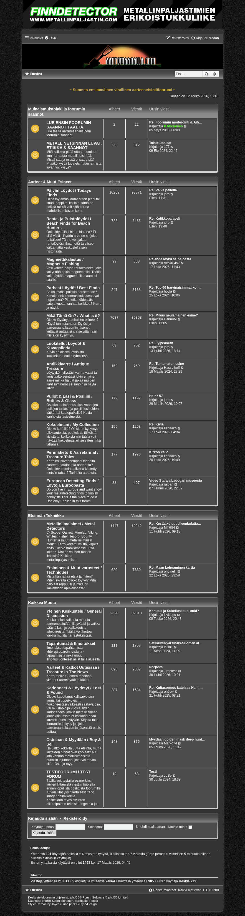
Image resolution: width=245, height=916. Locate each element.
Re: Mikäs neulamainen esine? (173, 315)
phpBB (75, 897)
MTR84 (169, 527)
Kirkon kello (158, 452)
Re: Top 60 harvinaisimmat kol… (175, 287)
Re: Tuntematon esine (166, 364)
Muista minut (180, 827)
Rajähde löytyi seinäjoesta (170, 259)
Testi (153, 772)
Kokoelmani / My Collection (72, 424)
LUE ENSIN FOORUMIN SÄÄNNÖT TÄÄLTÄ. (68, 124)
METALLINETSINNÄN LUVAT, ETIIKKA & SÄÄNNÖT (74, 145)
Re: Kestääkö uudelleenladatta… (175, 524)
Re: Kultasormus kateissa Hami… (176, 688)
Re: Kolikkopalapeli (164, 219)
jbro (167, 194)
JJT (166, 147)
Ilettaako (170, 428)
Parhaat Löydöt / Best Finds (73, 288)
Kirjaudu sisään (42, 818)
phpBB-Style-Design (83, 904)
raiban (168, 484)
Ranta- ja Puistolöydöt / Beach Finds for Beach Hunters (68, 223)
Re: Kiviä (156, 424)
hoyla (168, 291)
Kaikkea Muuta (42, 602)
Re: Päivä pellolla (163, 190)
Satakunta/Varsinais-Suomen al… (176, 643)
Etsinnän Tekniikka (46, 515)
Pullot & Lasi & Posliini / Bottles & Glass (69, 398)
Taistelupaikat (160, 143)
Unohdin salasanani (150, 827)
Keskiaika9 (187, 881)
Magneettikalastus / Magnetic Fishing (65, 261)
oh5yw (169, 692)
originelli (170, 571)
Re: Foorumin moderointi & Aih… (175, 122)
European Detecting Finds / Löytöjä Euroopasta (72, 483)
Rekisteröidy (75, 818)
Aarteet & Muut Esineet (50, 182)
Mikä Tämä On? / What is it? (73, 315)
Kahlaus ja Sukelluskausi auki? (174, 611)
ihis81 (168, 647)
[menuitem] (50, 38)
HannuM (170, 319)
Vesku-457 (172, 263)
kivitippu (170, 615)
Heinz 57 (156, 396)
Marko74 (170, 743)
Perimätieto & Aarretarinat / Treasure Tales (72, 454)
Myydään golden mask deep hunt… (177, 739)
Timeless (170, 671)
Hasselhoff (172, 368)
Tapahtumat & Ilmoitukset (70, 643)
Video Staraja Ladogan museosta (175, 480)
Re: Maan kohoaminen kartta (172, 568)
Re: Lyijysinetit (161, 343)
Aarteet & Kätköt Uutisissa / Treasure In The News (72, 669)
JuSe (168, 776)
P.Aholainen (173, 126)
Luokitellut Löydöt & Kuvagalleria (65, 345)
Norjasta (156, 667)
